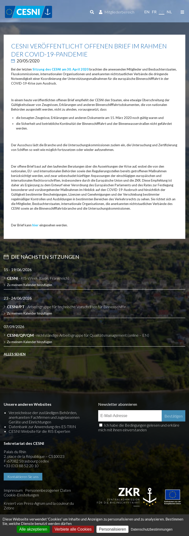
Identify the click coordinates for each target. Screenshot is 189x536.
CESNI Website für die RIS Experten (39, 431)
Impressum (13, 490)
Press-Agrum (34, 503)
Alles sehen (15, 354)
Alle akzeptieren (33, 529)
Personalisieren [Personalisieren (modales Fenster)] (112, 529)
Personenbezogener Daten (48, 490)
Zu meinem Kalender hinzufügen (29, 285)
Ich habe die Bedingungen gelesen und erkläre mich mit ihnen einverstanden (138, 427)
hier (35, 225)
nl (169, 11)
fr (154, 11)
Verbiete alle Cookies (73, 529)
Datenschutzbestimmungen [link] (152, 529)
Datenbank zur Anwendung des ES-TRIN (42, 426)
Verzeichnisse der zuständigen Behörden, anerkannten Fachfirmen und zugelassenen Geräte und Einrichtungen (44, 417)
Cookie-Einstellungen (21, 495)
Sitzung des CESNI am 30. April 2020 (60, 69)
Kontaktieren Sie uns (23, 477)
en (147, 11)
